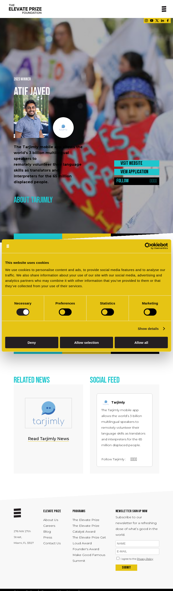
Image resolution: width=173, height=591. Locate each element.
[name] (137, 543)
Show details (148, 329)
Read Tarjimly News (48, 438)
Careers (49, 526)
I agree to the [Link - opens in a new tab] (137, 558)
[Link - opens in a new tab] (146, 20)
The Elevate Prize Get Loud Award (89, 540)
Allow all (141, 342)
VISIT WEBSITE (131, 163)
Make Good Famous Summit (89, 558)
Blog (47, 531)
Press (47, 537)
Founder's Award (86, 549)
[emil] (137, 551)
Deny (31, 342)
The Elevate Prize (86, 520)
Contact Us (52, 543)
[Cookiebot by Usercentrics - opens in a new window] (148, 246)
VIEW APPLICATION (134, 172)
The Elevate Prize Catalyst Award (86, 529)
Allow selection (86, 342)
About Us (50, 520)
